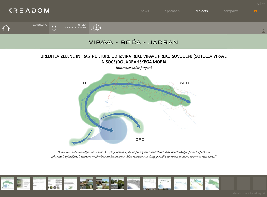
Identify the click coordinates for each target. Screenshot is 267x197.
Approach (172, 11)
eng (257, 3)
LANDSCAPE (40, 25)
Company (231, 11)
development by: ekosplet (249, 193)
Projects (201, 11)
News (145, 11)
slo (263, 3)
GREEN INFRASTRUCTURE (76, 26)
